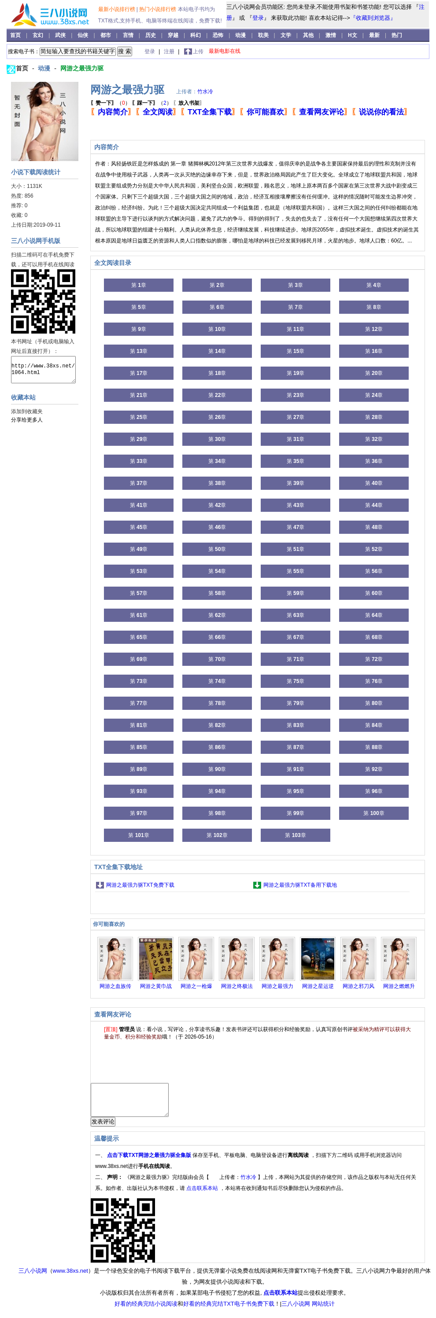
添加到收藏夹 (27, 411)
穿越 (174, 35)
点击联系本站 (202, 1195)
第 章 (138, 285)
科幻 (196, 35)
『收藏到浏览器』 (373, 18)
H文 (353, 35)
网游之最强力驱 (81, 68)
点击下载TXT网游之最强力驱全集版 (149, 1162)
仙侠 (83, 35)
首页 (16, 35)
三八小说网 (32, 1277)
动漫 (241, 35)
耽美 (264, 35)
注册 (170, 51)
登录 (258, 18)
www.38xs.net (70, 1277)
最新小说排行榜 (117, 9)
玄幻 (38, 35)
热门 (397, 35)
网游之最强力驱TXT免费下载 (140, 885)
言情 (129, 35)
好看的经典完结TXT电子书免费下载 (228, 1310)
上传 (198, 51)
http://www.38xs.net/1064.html (43, 369)
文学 (286, 35)
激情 (331, 35)
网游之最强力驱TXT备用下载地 (300, 885)
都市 (106, 35)
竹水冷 (205, 91)
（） (110, 103)
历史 (151, 35)
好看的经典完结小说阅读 (146, 1310)
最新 (374, 35)
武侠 (61, 35)
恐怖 (219, 35)
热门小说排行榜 (158, 9)
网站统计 (323, 1310)
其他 (309, 35)
